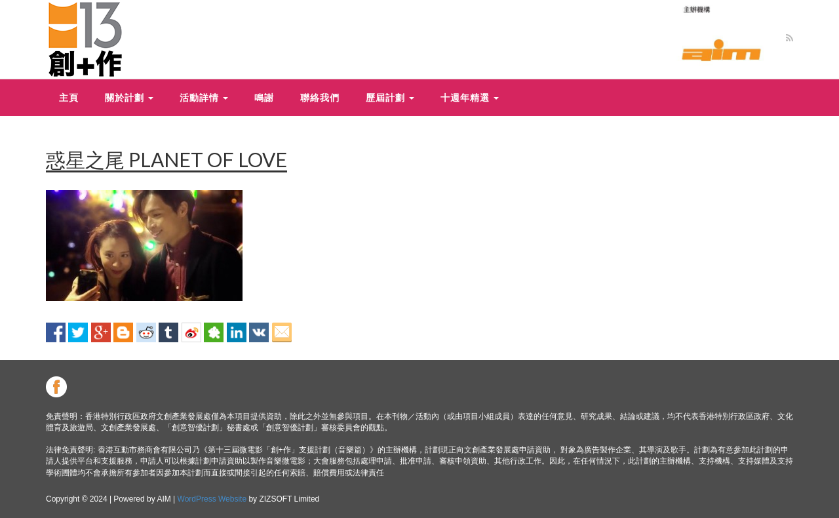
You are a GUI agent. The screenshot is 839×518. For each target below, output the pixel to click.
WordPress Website (212, 499)
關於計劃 (129, 97)
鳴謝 (264, 97)
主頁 (69, 97)
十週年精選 (469, 97)
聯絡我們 (320, 97)
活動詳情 (204, 97)
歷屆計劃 (390, 97)
